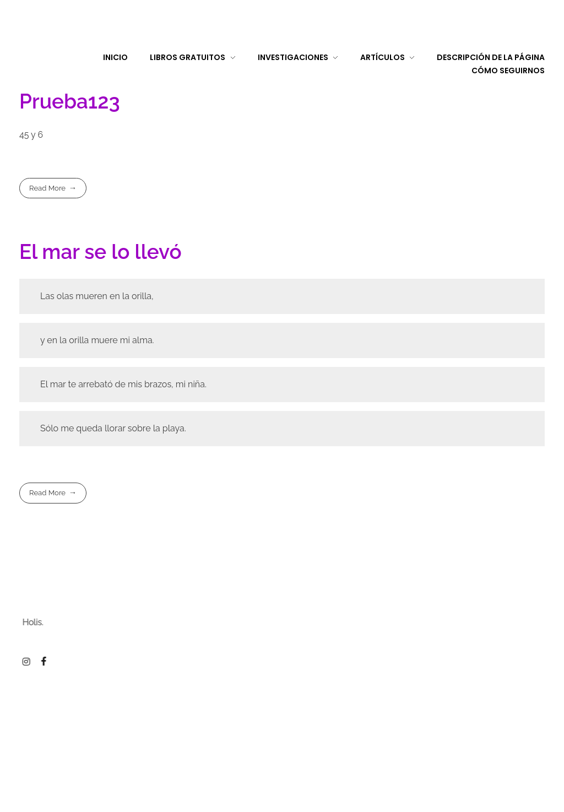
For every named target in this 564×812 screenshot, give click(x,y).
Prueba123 (69, 101)
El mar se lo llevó (100, 252)
